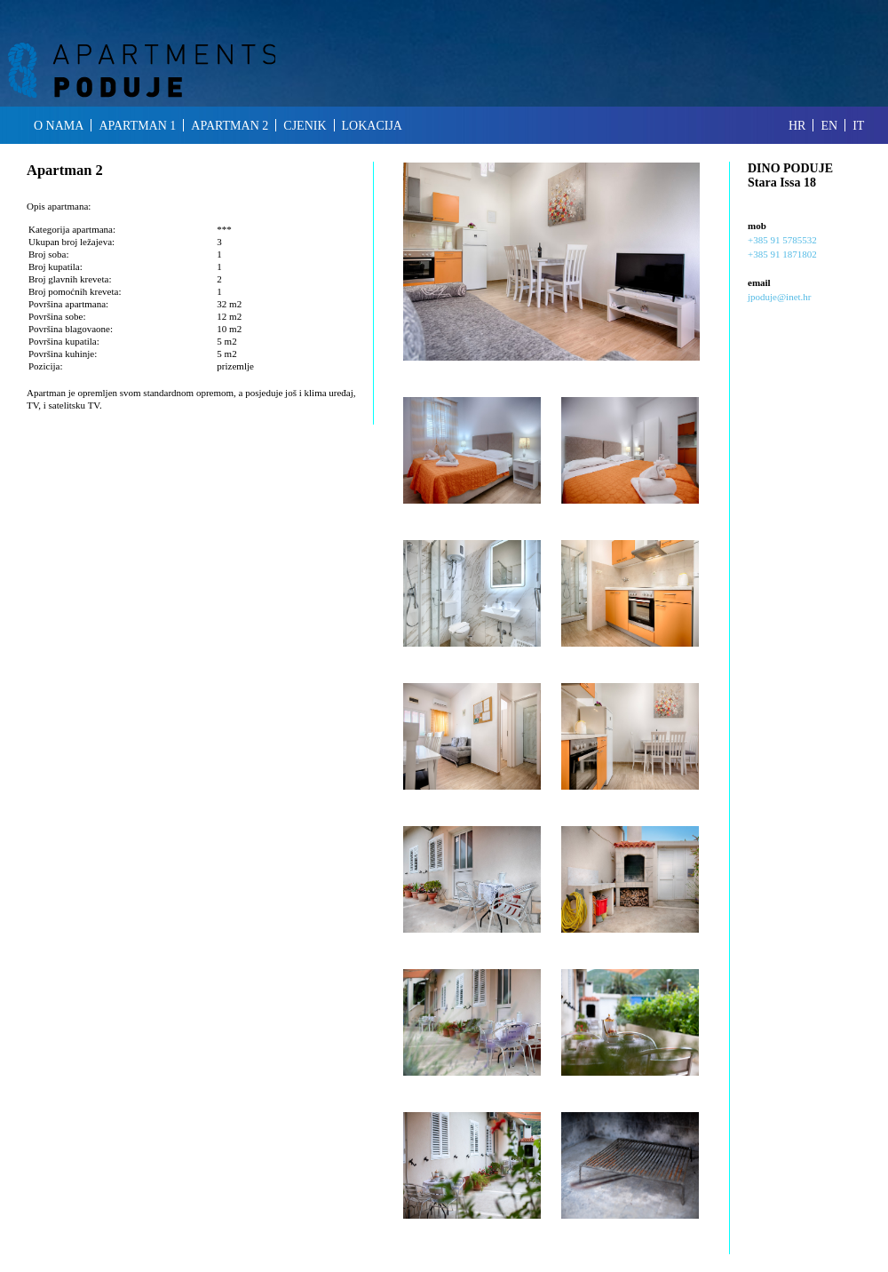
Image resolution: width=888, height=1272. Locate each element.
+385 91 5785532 (782, 240)
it (858, 125)
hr (797, 125)
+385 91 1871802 (782, 254)
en (829, 125)
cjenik (304, 125)
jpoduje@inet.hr (780, 296)
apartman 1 (137, 125)
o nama (58, 125)
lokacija (372, 125)
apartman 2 (229, 125)
